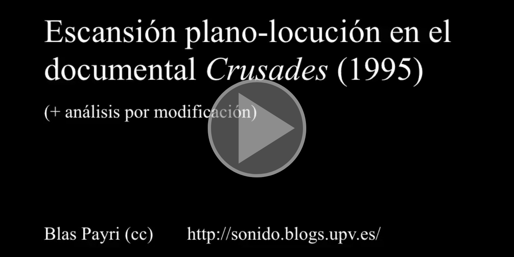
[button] (257, 128)
